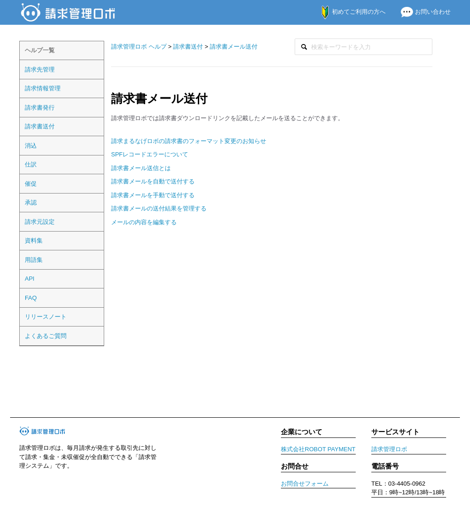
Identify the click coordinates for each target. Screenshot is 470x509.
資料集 (34, 240)
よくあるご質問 (46, 335)
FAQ (31, 297)
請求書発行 (40, 107)
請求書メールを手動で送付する (153, 195)
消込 (31, 145)
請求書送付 (40, 126)
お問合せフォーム (305, 483)
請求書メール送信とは (141, 168)
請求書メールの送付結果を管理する (159, 208)
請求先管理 (40, 69)
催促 (31, 183)
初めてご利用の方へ (349, 11)
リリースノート (46, 316)
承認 (31, 202)
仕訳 (31, 164)
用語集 (34, 259)
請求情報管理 (43, 88)
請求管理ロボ (389, 449)
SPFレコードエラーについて (149, 154)
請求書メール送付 (233, 46)
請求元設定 (40, 221)
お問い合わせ (422, 11)
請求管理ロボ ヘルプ (139, 46)
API (29, 278)
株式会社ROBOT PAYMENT (318, 449)
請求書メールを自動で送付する (153, 181)
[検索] (363, 47)
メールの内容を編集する (144, 222)
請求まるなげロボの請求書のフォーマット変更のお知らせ (188, 141)
